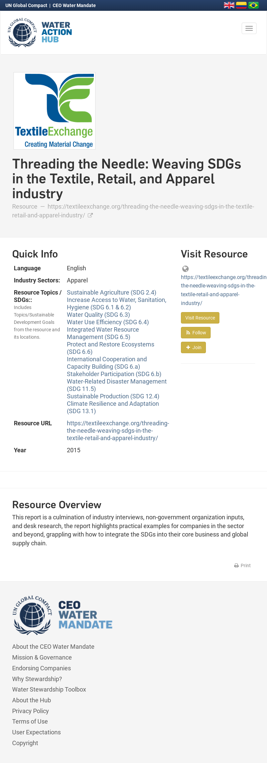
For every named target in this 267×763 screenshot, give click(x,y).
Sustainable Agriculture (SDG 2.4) (111, 292)
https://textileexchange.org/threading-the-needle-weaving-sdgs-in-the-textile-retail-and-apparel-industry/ (118, 430)
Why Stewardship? (37, 678)
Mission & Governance (42, 657)
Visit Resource (200, 318)
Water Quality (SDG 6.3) (98, 314)
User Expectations (36, 732)
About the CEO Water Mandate (53, 646)
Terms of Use (30, 721)
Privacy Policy (30, 710)
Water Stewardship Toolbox (49, 689)
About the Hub (31, 700)
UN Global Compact (26, 5)
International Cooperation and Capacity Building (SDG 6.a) (107, 363)
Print (242, 565)
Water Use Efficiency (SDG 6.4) (108, 322)
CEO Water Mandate (74, 5)
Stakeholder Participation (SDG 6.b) (114, 373)
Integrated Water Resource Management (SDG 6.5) (103, 333)
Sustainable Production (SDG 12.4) (113, 396)
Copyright (25, 742)
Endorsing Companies (41, 668)
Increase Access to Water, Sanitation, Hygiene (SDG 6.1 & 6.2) (116, 303)
